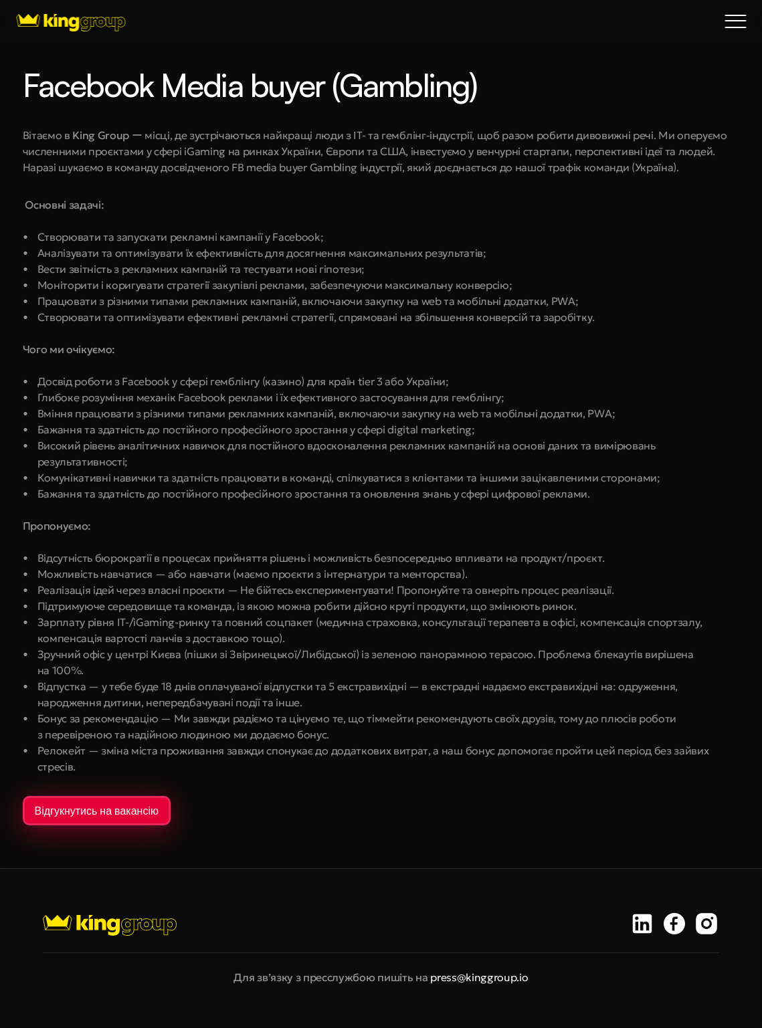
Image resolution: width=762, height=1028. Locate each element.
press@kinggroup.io (479, 977)
